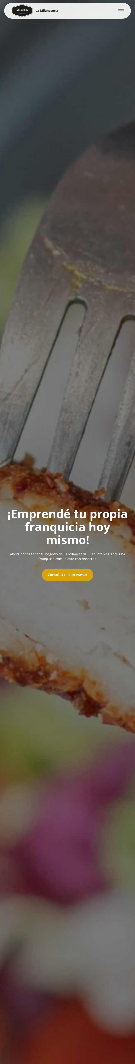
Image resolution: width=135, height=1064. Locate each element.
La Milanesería (46, 10)
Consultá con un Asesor (67, 574)
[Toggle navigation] (121, 10)
